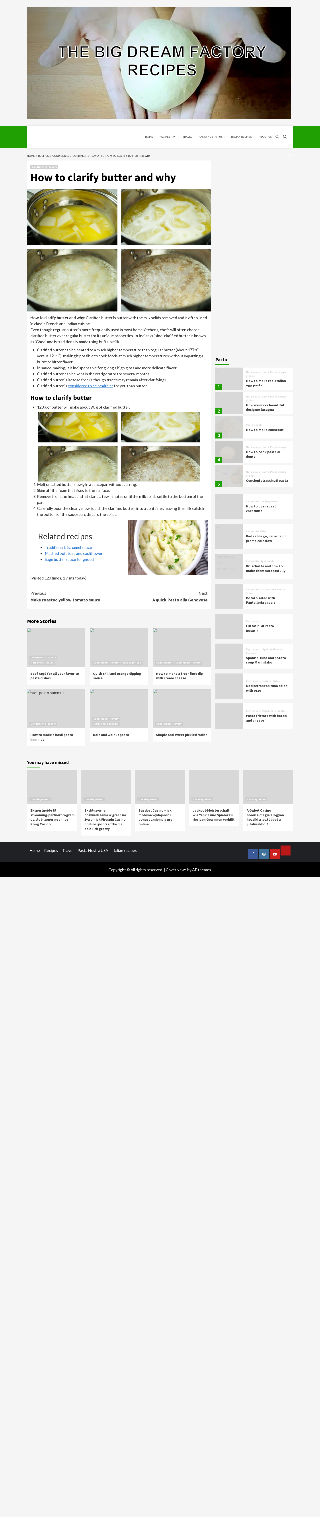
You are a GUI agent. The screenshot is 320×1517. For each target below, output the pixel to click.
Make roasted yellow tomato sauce (74, 596)
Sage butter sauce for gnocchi (70, 559)
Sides (263, 531)
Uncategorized (131, 662)
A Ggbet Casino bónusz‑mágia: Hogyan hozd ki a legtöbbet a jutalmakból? (265, 817)
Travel (67, 850)
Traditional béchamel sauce (68, 547)
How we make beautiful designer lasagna (265, 407)
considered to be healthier (90, 385)
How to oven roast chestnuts (261, 508)
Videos (250, 376)
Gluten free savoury (105, 723)
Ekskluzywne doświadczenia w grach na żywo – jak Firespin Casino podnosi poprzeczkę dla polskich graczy (105, 819)
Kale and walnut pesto (111, 734)
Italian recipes (124, 850)
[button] (277, 137)
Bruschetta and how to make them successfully (265, 568)
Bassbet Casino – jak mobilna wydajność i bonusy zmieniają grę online (155, 817)
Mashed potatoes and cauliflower (74, 553)
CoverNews (176, 869)
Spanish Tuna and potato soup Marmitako (266, 660)
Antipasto (252, 501)
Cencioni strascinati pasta (267, 480)
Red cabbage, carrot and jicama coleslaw (265, 538)
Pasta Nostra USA (93, 850)
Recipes (251, 653)
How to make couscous (265, 429)
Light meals (267, 561)
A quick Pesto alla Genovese (163, 596)
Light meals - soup (273, 649)
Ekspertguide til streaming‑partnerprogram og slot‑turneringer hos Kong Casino (52, 817)
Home (34, 850)
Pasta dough (278, 372)
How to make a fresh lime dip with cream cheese (179, 675)
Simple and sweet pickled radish (181, 734)
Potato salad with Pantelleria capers (260, 600)
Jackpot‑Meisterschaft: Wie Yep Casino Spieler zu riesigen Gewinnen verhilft (213, 815)
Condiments (164, 662)
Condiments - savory (44, 166)
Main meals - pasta (42, 662)
